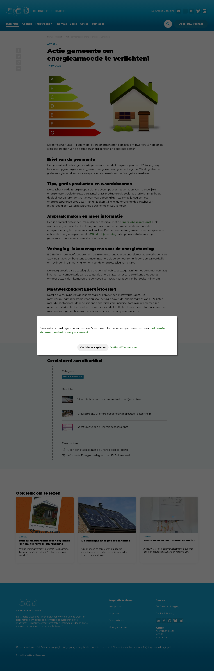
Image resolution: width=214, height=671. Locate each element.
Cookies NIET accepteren (125, 347)
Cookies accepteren (93, 347)
